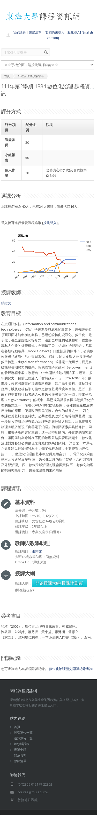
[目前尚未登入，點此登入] (63, 32)
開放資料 (20, 755)
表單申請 (20, 749)
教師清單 (20, 761)
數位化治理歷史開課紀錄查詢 (71, 668)
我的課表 (19, 32)
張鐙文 (6, 303)
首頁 (17, 727)
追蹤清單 (35, 32)
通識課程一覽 (23, 738)
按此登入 (50, 222)
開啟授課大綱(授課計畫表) (59, 583)
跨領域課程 (21, 744)
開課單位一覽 (23, 732)
